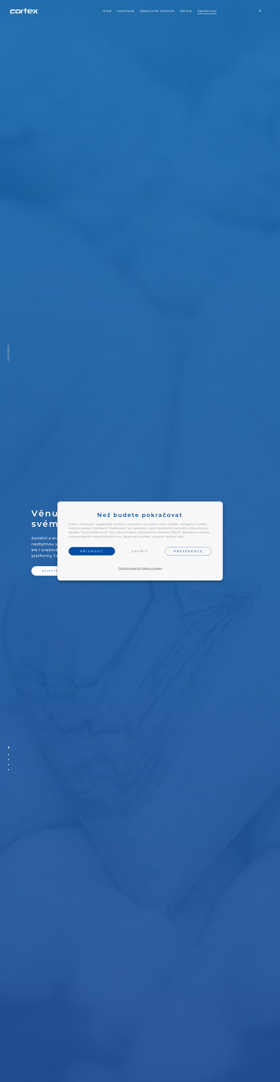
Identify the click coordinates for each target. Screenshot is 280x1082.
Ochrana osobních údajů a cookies (140, 568)
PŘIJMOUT (91, 551)
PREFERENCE (188, 551)
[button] (55, 570)
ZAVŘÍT (140, 551)
